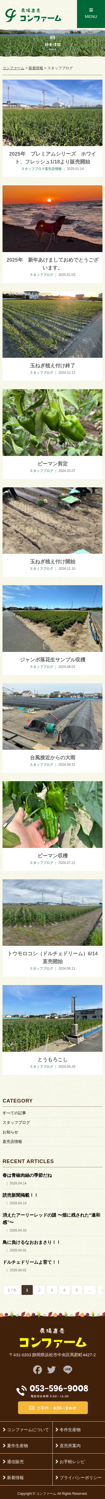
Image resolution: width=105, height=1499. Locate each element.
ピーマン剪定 (53, 464)
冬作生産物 (68, 1429)
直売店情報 (12, 1141)
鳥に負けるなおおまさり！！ (32, 1242)
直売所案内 (68, 1445)
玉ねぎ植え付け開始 (52, 561)
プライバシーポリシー (78, 1477)
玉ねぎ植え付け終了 (52, 365)
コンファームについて (26, 1429)
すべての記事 (14, 1113)
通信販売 (13, 1461)
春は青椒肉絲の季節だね (27, 1175)
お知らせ (10, 1132)
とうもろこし (53, 1059)
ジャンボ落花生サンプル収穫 (52, 660)
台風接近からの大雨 (52, 757)
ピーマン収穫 (53, 856)
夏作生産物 (15, 1445)
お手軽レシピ (70, 1461)
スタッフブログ (16, 1122)
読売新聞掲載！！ (20, 1195)
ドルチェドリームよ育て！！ (32, 1262)
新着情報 (13, 1477)
